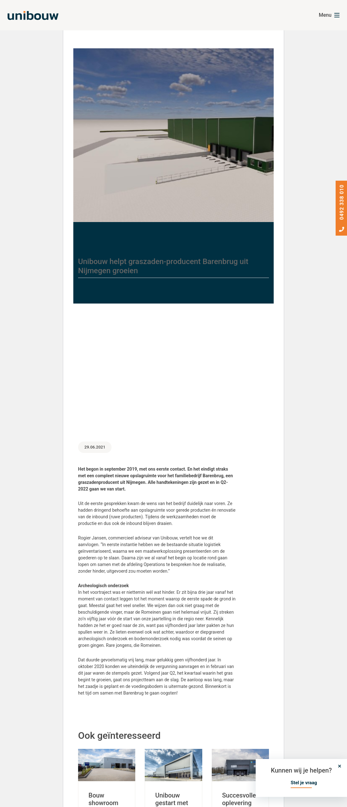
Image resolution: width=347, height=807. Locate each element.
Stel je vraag (304, 783)
